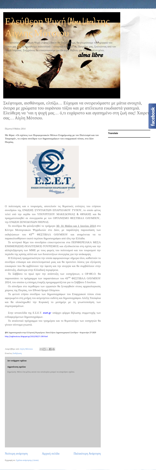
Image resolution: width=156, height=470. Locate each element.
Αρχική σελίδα (50, 453)
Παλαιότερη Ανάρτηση (87, 453)
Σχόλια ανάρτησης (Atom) (27, 460)
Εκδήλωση (17, 353)
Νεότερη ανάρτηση (16, 453)
